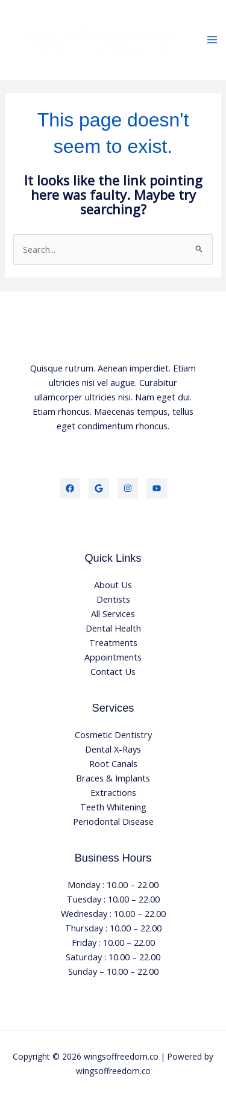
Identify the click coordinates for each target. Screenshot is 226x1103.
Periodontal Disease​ (113, 821)
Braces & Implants (113, 778)
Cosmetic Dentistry (113, 735)
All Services (113, 613)
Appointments (113, 657)
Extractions (113, 792)
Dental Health (113, 628)
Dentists (113, 599)
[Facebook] (70, 488)
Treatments (113, 642)
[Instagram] (128, 488)
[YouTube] (156, 488)
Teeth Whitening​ (113, 807)
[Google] (99, 488)
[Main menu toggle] (212, 40)
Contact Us (113, 671)
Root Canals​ (113, 763)
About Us (113, 585)
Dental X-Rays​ (113, 749)
